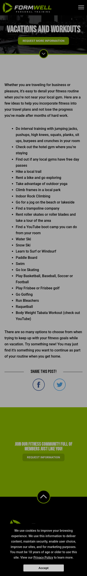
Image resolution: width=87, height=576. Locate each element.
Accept (43, 568)
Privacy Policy (43, 557)
